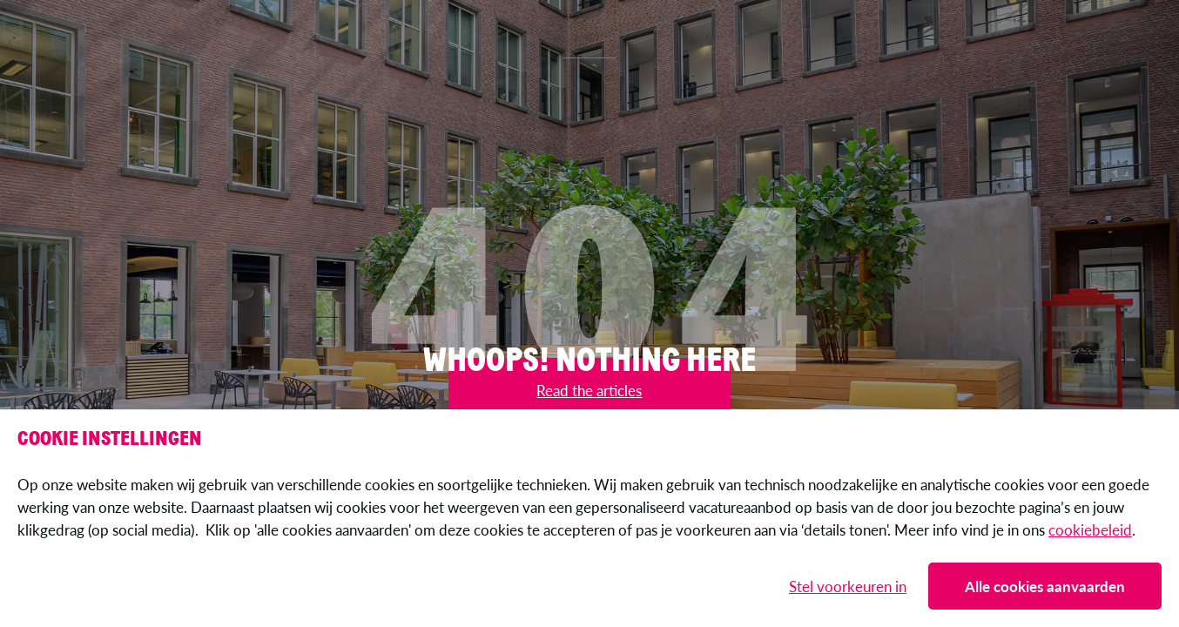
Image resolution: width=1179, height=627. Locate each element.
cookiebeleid (1090, 529)
